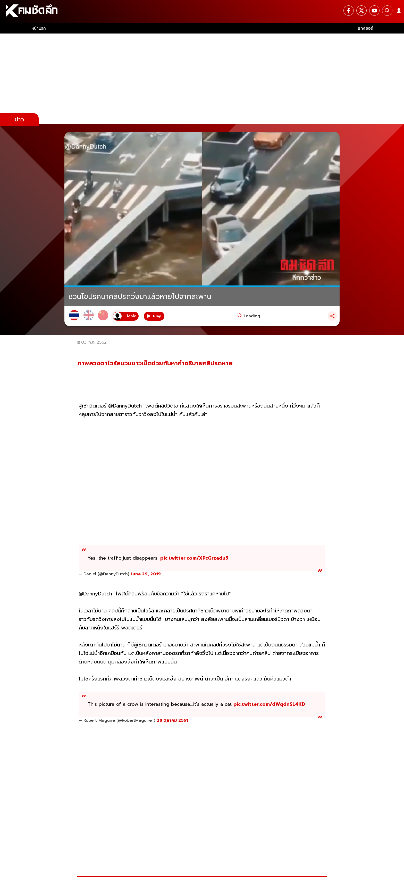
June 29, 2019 (146, 574)
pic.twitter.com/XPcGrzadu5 (194, 558)
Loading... (253, 316)
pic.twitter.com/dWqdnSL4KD (269, 704)
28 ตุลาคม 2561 (172, 720)
